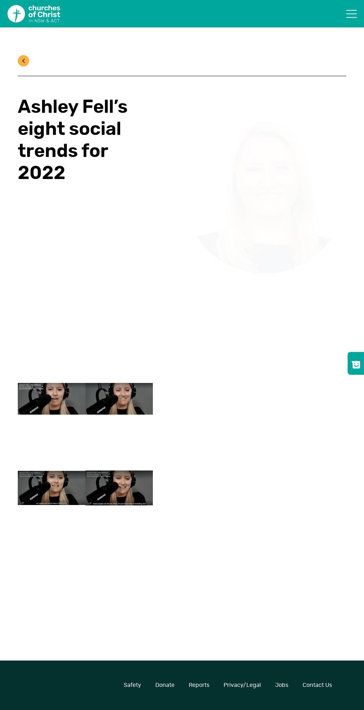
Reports (199, 685)
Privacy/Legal (242, 685)
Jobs (281, 685)
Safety (132, 685)
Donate (165, 685)
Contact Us (317, 685)
